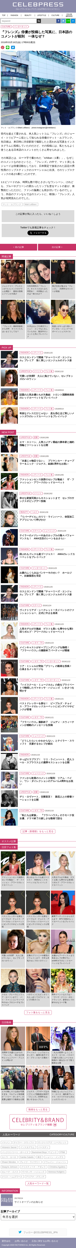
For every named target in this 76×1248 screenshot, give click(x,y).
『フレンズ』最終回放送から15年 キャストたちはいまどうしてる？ (12, 328)
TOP (3, 15)
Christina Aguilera (57, 1167)
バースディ (43, 1147)
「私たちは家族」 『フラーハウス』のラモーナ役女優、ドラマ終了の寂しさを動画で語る (47, 817)
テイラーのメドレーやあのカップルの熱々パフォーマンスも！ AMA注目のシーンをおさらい (47, 537)
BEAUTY (28, 15)
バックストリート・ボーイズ (15, 1152)
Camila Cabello (27, 1157)
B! (73, 21)
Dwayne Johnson (9, 1167)
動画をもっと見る (38, 1109)
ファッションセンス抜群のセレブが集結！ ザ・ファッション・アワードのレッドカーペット (47, 481)
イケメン (6, 1142)
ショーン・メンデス (54, 1157)
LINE (68, 21)
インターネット (20, 27)
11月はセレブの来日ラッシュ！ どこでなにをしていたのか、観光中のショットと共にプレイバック (37, 331)
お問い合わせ (21, 1241)
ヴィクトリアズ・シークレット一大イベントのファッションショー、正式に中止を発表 (47, 611)
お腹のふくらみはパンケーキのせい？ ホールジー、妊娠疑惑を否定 (46, 574)
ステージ (36, 531)
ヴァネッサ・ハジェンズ (33, 1172)
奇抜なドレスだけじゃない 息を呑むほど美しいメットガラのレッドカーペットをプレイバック (47, 415)
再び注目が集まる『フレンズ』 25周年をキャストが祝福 (62, 288)
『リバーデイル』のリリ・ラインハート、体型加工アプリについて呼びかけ (47, 518)
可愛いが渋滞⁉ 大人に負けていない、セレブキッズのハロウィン (46, 377)
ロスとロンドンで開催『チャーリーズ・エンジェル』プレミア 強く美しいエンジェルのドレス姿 (46, 359)
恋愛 (36, 437)
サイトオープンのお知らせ (28, 1202)
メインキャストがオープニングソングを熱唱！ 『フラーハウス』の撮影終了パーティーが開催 (46, 649)
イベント (37, 371)
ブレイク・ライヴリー (30, 1162)
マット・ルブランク (12, 204)
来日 (39, 1157)
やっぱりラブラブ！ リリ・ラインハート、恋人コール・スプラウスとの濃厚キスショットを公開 (47, 761)
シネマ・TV (38, 643)
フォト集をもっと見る (38, 1012)
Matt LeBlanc (31, 204)
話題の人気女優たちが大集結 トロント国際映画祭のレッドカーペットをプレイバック (47, 396)
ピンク (54, 1152)
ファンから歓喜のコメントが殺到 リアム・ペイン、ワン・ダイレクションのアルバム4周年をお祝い (46, 781)
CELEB (69, 15)
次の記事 (57, 247)
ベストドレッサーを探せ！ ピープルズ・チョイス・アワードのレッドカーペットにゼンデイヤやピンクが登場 (47, 706)
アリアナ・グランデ (35, 1177)
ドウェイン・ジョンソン (55, 1162)
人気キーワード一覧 (38, 1183)
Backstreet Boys (39, 1152)
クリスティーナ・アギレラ (33, 1167)
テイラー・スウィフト (24, 1142)
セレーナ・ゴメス (10, 1172)
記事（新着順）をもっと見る (38, 831)
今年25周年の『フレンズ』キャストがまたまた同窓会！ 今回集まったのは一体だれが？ (37, 290)
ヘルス (34, 512)
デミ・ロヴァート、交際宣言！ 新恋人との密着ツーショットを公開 (47, 798)
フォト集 (48, 371)
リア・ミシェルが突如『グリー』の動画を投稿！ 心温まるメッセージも (47, 667)
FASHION (14, 15)
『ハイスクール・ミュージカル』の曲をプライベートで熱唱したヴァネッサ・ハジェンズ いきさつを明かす (47, 687)
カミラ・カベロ (9, 1157)
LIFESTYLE (41, 15)
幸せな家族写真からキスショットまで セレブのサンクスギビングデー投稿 (47, 499)
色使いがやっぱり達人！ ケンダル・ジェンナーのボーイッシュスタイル (63, 328)
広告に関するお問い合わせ (45, 1241)
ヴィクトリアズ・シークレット (52, 1142)
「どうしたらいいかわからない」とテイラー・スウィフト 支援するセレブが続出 (47, 742)
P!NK (62, 1152)
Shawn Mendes (9, 1162)
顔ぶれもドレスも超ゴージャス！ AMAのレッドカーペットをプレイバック (47, 555)
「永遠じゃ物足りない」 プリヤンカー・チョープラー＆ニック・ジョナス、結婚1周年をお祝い (47, 462)
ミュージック (49, 531)
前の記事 (18, 247)
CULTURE (55, 15)
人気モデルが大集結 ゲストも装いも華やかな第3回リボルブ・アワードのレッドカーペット (46, 630)
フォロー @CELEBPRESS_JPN (38, 1232)
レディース (37, 353)
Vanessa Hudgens (56, 1172)
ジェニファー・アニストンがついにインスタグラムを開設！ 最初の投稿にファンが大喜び (12, 290)
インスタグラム (27, 1147)
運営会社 (6, 1241)
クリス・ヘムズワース (12, 1177)
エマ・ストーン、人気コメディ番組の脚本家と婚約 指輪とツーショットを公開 (47, 443)
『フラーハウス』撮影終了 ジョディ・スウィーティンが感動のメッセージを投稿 (47, 723)
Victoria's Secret (9, 1147)
